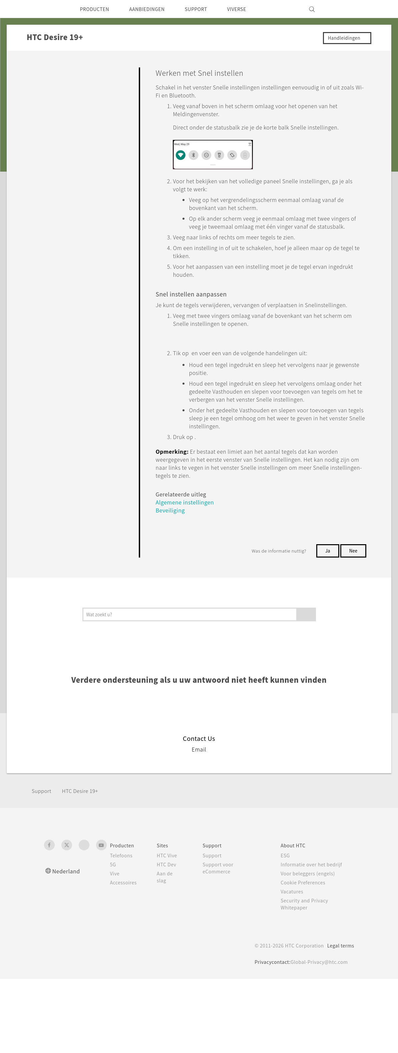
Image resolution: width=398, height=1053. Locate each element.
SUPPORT (209, 9)
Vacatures (294, 966)
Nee (352, 624)
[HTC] (52, 9)
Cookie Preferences (306, 957)
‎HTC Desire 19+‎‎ (84, 865)
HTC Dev (170, 938)
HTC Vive (170, 929)
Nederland (67, 945)
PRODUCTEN (97, 9)
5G (113, 938)
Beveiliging (171, 584)
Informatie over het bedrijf (315, 938)
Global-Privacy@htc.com (317, 1036)
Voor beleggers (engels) (312, 947)
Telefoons (122, 929)
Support (42, 865)
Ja (326, 624)
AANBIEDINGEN (155, 9)
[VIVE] (345, 9)
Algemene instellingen (187, 576)
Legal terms (339, 1020)
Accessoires (124, 957)
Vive (115, 947)
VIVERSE (253, 9)
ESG (287, 929)
